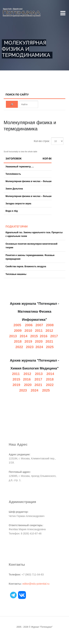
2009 (18, 330)
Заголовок (14, 158)
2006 (29, 325)
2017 (54, 336)
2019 (28, 341)
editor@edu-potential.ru (35, 583)
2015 (34, 336)
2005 (17, 325)
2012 (49, 330)
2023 (30, 347)
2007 (39, 325)
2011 (39, 330)
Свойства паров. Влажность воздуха (26, 266)
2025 (50, 347)
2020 (39, 341)
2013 (13, 336)
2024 (39, 347)
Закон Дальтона (14, 188)
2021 (49, 341)
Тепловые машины (16, 274)
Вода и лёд (12, 211)
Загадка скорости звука (18, 203)
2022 (19, 347)
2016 (43, 336)
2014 (23, 336)
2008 (50, 325)
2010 (28, 330)
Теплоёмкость (13, 174)
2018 (18, 341)
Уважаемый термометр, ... (20, 166)
